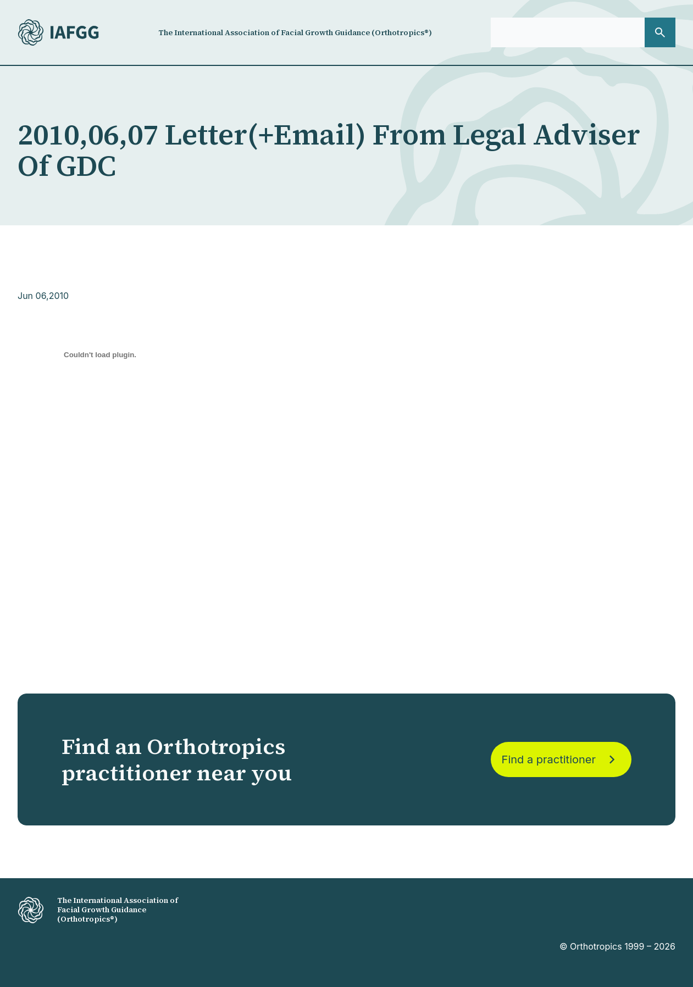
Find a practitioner (561, 759)
